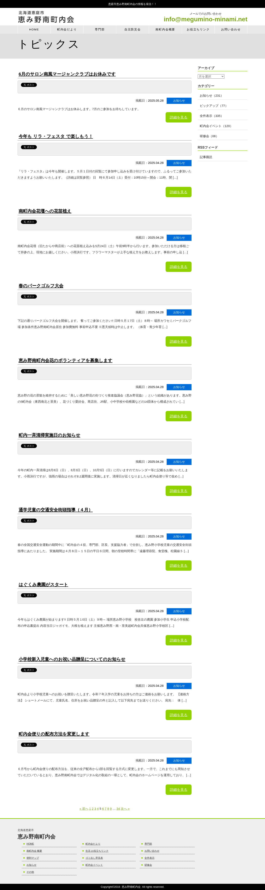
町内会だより (67, 29)
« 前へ (84, 808)
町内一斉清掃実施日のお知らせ (49, 435)
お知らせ (31, 865)
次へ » (125, 808)
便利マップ (32, 857)
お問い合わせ (231, 29)
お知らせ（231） (212, 95)
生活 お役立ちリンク (97, 850)
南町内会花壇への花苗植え (45, 211)
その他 (30, 872)
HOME (34, 29)
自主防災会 (132, 29)
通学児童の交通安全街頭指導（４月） (56, 509)
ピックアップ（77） (214, 105)
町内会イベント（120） (216, 126)
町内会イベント (94, 865)
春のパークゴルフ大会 (41, 285)
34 (118, 808)
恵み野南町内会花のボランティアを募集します (65, 360)
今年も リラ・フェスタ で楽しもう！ (56, 136)
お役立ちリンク (198, 29)
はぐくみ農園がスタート (43, 584)
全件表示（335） (212, 116)
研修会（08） (209, 136)
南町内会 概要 (34, 850)
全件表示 (149, 857)
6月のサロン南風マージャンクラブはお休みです (67, 74)
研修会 (148, 865)
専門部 (100, 29)
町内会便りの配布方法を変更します (54, 733)
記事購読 (206, 157)
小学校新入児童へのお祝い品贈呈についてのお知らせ (72, 659)
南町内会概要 (165, 29)
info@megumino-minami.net (205, 19)
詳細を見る (178, 117)
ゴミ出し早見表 (94, 857)
